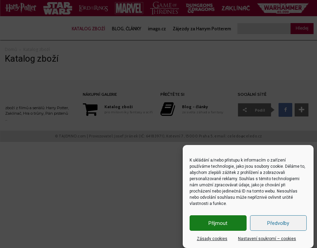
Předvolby (278, 223)
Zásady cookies (212, 238)
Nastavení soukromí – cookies (267, 238)
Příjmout (217, 223)
